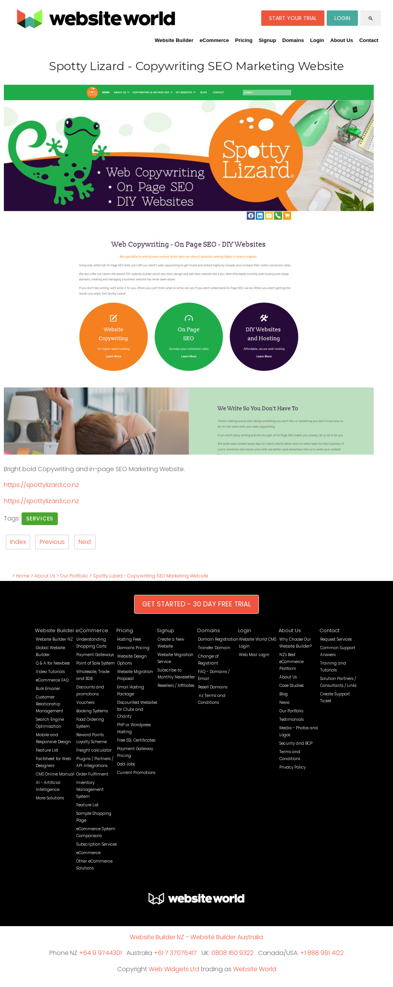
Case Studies (291, 685)
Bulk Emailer (48, 689)
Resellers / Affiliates (176, 685)
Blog (283, 694)
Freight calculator (94, 750)
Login (317, 40)
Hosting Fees (129, 639)
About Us (341, 40)
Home (23, 575)
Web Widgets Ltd (174, 969)
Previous (52, 541)
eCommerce (214, 40)
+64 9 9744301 (100, 952)
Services (39, 518)
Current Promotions (136, 773)
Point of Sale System (95, 663)
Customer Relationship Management (49, 704)
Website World (254, 969)
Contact (368, 40)
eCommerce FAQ (52, 680)
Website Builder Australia (226, 937)
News (284, 702)
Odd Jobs (126, 764)
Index (18, 541)
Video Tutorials (50, 672)
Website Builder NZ (54, 639)
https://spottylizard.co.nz (41, 484)
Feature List (47, 750)
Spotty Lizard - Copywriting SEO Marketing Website (150, 575)
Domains (293, 40)
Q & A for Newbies (53, 663)
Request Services (336, 639)
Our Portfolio (74, 575)
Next (85, 541)
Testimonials (291, 719)
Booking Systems (92, 711)
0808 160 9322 (233, 952)
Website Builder (174, 40)
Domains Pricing (133, 648)
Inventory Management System (90, 789)
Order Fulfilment (92, 774)
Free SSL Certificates (136, 740)
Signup (267, 40)
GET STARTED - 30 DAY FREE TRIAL (196, 604)
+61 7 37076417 (175, 952)
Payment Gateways (95, 655)
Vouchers (85, 702)
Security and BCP (295, 743)
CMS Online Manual (55, 774)
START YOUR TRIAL (293, 18)
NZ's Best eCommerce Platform (291, 661)
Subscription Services (96, 844)
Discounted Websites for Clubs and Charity (137, 709)
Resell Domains (212, 687)
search (370, 18)
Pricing (243, 40)
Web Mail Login (254, 655)
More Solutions (50, 798)
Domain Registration (218, 639)
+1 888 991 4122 (322, 952)
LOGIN (342, 18)
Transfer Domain (214, 648)
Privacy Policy (292, 767)
